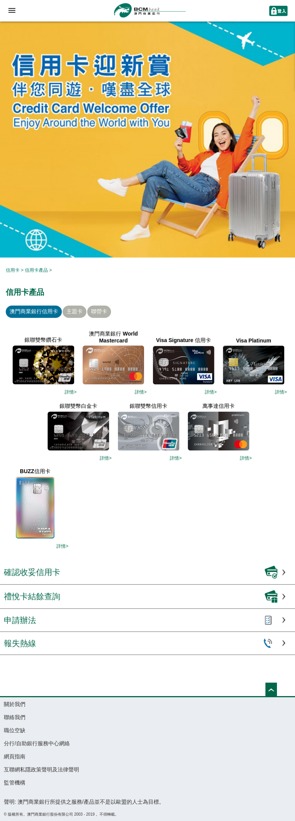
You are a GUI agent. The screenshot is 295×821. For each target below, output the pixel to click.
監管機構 (14, 782)
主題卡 (74, 311)
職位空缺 (14, 730)
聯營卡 (99, 311)
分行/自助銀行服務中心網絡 (37, 743)
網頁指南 (14, 756)
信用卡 (13, 270)
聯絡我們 (14, 717)
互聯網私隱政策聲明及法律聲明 (41, 769)
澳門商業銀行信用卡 (34, 311)
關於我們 (14, 704)
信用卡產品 (36, 270)
